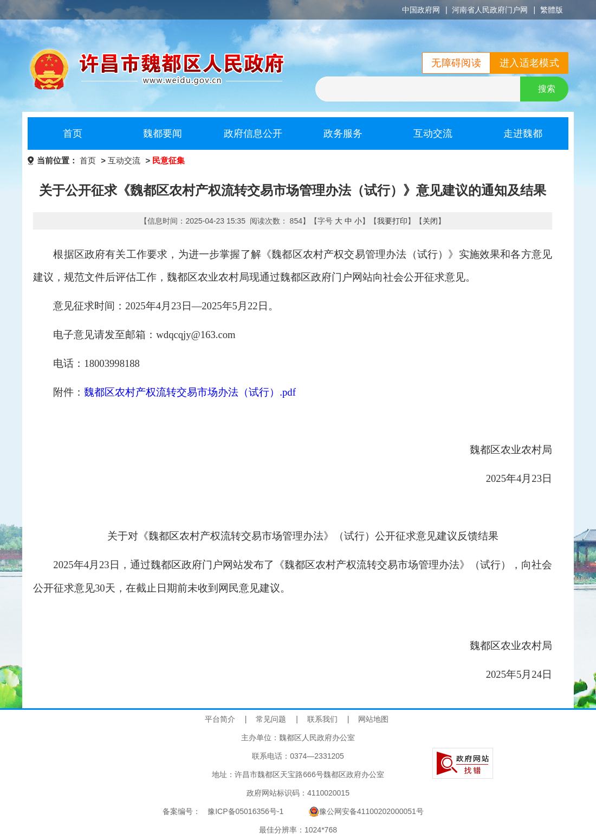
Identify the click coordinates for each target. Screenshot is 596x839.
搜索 (546, 88)
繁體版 (551, 9)
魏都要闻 (162, 133)
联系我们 (322, 719)
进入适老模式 (529, 63)
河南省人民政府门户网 (490, 9)
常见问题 (271, 719)
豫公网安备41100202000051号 (366, 811)
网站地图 (373, 719)
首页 (72, 133)
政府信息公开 (253, 133)
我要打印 (392, 221)
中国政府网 (421, 9)
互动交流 (432, 133)
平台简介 (220, 719)
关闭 (430, 221)
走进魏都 (522, 133)
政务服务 (342, 133)
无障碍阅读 (456, 63)
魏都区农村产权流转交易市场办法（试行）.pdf (190, 392)
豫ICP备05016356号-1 (245, 811)
